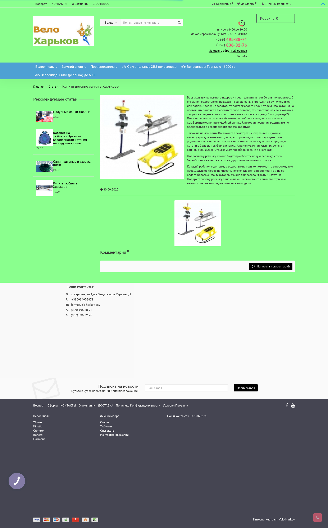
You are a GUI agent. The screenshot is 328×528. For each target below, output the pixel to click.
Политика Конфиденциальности (138, 405)
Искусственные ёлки (114, 434)
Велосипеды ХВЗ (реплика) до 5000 (65, 75)
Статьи (53, 86)
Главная (39, 86)
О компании (80, 3)
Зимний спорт (74, 66)
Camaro (38, 430)
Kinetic (37, 426)
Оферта (52, 405)
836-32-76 (231, 45)
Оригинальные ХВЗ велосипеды (149, 67)
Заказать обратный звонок (228, 50)
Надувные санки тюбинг (71, 112)
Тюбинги (106, 426)
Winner (37, 422)
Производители (104, 66)
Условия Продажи (175, 405)
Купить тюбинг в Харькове (65, 185)
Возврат (41, 3)
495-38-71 (231, 39)
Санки (104, 422)
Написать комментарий (271, 266)
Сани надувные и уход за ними (72, 163)
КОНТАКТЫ (59, 3)
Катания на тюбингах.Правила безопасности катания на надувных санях (70, 138)
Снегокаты (107, 430)
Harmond (39, 439)
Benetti (37, 434)
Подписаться (246, 388)
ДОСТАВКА (101, 3)
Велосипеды (46, 66)
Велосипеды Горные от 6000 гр (208, 67)
